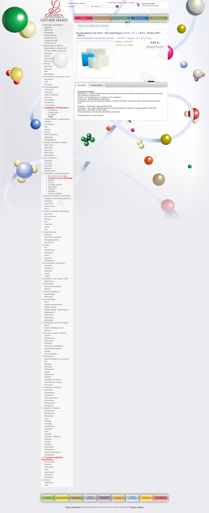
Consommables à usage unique (56, 119)
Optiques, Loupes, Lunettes (55, 333)
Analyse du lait (50, 43)
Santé (48, 498)
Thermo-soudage (55, 193)
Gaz (45, 229)
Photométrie (49, 356)
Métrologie (48, 297)
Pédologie (48, 343)
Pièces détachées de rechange (56, 359)
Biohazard (48, 61)
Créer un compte (128, 2)
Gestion (140, 507)
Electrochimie (49, 171)
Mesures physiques (52, 292)
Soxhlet (47, 442)
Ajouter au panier (155, 47)
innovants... (49, 266)
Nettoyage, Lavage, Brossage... (56, 323)
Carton (50, 183)
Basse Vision (49, 59)
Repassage (48, 416)
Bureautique (49, 74)
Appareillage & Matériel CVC (55, 48)
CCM (46, 82)
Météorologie (49, 294)
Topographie (49, 455)
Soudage (51, 191)
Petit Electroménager (52, 349)
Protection (146, 498)
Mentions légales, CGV (121, 19)
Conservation (53, 112)
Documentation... (51, 158)
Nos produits (140, 18)
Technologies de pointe (104, 497)
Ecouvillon (48, 166)
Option (47, 325)
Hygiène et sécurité (133, 497)
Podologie (48, 367)
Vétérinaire (48, 482)
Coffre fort (48, 92)
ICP (45, 248)
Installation (48, 268)
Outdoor (47, 336)
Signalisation (49, 426)
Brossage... (48, 69)
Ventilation (48, 477)
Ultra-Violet (48, 467)
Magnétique (49, 281)
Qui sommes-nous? (102, 18)
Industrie (47, 258)
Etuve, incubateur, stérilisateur (56, 211)
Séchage (47, 421)
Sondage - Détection (52, 437)
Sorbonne (48, 439)
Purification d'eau (51, 398)
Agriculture (48, 30)
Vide (46, 485)
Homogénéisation (51, 240)
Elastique (48, 168)
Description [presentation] (81, 85)
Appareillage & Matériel (53, 46)
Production (48, 385)
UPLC (46, 470)
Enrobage (48, 201)
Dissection (48, 153)
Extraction (48, 214)
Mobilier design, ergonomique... (57, 310)
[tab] (82, 85)
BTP (45, 72)
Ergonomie (48, 203)
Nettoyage (48, 320)
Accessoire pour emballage (60, 178)
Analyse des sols (51, 40)
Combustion (49, 103)
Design (118, 498)
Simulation (48, 429)
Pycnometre (49, 400)
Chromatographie (51, 87)
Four (46, 222)
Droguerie (48, 160)
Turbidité (47, 464)
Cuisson (47, 132)
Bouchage (48, 66)
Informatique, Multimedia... (55, 263)
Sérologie (48, 424)
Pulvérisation (49, 393)
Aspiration (48, 53)
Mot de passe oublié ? (115, 2)
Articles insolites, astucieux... (56, 51)
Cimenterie (48, 90)
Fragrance (48, 224)
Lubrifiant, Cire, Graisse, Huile (56, 279)
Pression (47, 377)
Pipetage (47, 364)
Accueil (83, 18)
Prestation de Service (52, 380)
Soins (46, 431)
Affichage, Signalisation (53, 25)
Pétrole (47, 351)
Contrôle (47, 122)
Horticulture (49, 242)
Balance (47, 56)
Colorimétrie (49, 100)
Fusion (46, 227)
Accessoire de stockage (57, 176)
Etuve (46, 209)
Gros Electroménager (52, 237)
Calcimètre (48, 79)
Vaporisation (49, 472)
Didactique (48, 148)
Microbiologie (49, 299)
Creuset (47, 129)
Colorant (47, 97)
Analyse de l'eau (51, 38)
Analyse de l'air (50, 35)
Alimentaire (49, 33)
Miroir (46, 302)
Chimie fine (76, 498)
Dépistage (48, 137)
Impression (48, 253)
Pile (45, 361)
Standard (48, 444)
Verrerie (47, 480)
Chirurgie (48, 84)
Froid (50, 117)
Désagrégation (50, 140)
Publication (48, 390)
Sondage (47, 434)
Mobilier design (50, 307)
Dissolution (48, 155)
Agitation (48, 27)
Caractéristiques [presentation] (96, 85)
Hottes (47, 245)
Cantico (133, 507)
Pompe (47, 372)
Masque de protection (53, 286)
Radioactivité (49, 403)
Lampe (47, 273)
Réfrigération (49, 411)
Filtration (47, 219)
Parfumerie (48, 341)
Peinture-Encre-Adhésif (53, 346)
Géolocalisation (50, 232)
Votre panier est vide (150, 5)
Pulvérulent (48, 395)
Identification (49, 250)
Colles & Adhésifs (51, 95)
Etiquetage (52, 187)
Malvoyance (49, 284)
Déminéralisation (51, 135)
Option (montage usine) (53, 328)
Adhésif (51, 180)
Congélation (53, 110)
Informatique (49, 261)
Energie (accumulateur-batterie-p (57, 198)
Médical (47, 289)
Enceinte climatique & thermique (57, 196)
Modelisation (49, 312)
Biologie (47, 64)
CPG (46, 127)
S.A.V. (46, 419)
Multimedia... (49, 318)
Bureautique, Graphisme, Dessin (57, 77)
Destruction (49, 145)
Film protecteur (50, 216)
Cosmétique (49, 124)
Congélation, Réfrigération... (57, 108)
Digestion (48, 150)
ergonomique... (50, 206)
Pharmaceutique (50, 354)
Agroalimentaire (62, 498)
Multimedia (48, 315)
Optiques (48, 330)
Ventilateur (48, 475)
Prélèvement (49, 374)
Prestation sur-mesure (53, 382)
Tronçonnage (49, 462)
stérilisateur (49, 447)
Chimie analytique (90, 497)
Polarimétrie (49, 369)
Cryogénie (52, 115)
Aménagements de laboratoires (161, 497)
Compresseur (49, 105)
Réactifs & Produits (51, 408)
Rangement (49, 406)
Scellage (51, 189)
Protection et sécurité (53, 387)
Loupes (47, 276)
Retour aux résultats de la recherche (92, 26)
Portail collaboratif (72, 507)
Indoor (46, 255)
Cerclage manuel (55, 185)
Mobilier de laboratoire (53, 305)
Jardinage (48, 271)
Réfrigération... (50, 413)
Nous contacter (158, 18)
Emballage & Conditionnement (56, 173)
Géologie (47, 235)
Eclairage (48, 163)
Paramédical (49, 338)
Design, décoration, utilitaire (55, 142)
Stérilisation (49, 449)
